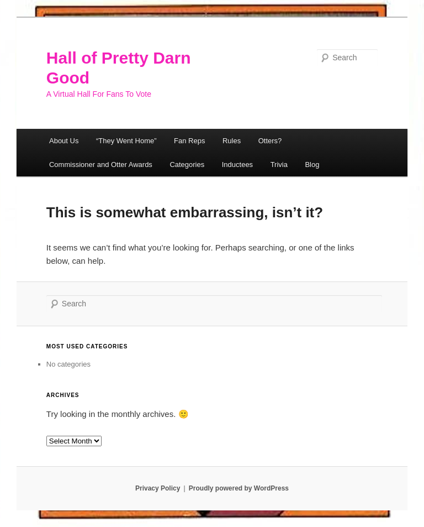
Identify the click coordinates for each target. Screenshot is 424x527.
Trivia (279, 164)
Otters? (270, 141)
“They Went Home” (126, 141)
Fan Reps (189, 141)
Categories (186, 164)
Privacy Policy (157, 488)
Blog (312, 164)
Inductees (237, 164)
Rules (231, 141)
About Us (63, 141)
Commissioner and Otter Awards (100, 164)
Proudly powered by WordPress (239, 488)
